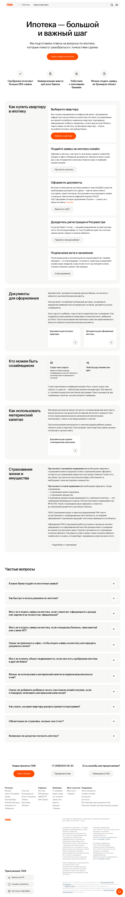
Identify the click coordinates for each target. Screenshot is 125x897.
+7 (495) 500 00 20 (62, 766)
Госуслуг (69, 202)
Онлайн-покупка (88, 794)
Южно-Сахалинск (29, 797)
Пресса (56, 803)
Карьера (56, 805)
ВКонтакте (71, 791)
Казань (7, 797)
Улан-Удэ (25, 791)
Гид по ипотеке (41, 5)
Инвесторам (58, 794)
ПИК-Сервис (43, 800)
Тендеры (56, 808)
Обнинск (25, 805)
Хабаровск (9, 808)
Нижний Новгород (12, 803)
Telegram (71, 794)
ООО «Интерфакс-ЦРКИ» (101, 839)
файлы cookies (70, 886)
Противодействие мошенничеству (96, 803)
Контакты (85, 800)
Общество (57, 800)
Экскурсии (86, 797)
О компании (57, 791)
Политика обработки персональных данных (100, 805)
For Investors (58, 797)
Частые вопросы (88, 791)
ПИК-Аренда (43, 794)
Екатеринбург (10, 800)
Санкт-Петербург (12, 794)
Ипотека (26, 5)
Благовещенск (28, 794)
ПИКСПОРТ (42, 797)
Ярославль (26, 803)
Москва (8, 791)
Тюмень (25, 800)
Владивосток (10, 805)
